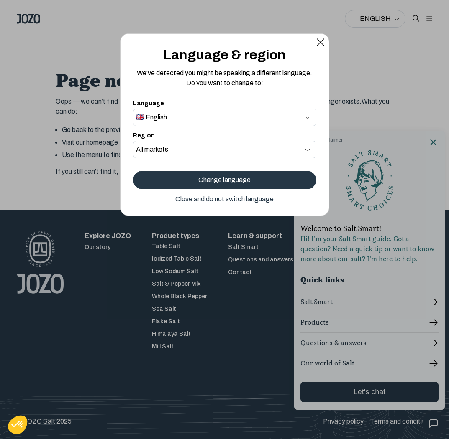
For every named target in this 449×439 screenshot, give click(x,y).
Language (148, 103)
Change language (224, 179)
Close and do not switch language (224, 199)
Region (144, 135)
